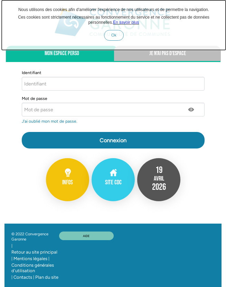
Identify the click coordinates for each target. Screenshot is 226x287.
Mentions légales (30, 258)
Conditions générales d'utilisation (32, 268)
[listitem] (158, 179)
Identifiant (31, 72)
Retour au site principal (34, 252)
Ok (117, 36)
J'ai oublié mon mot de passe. (50, 121)
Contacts (22, 277)
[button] (191, 109)
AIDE (86, 236)
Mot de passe (34, 98)
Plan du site (46, 277)
